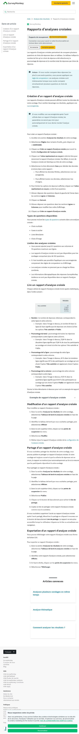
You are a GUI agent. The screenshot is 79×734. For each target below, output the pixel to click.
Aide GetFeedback (9, 676)
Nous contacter (8, 698)
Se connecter (34, 47)
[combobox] (9, 652)
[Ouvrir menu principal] (73, 3)
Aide (28, 19)
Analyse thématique (42, 609)
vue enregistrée (32, 106)
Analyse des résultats (42, 19)
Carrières (6, 664)
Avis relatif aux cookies (64, 721)
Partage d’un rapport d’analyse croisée (10, 42)
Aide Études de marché (10, 678)
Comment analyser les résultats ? (49, 627)
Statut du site (7, 694)
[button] (53, 398)
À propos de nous (9, 662)
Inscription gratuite (61, 3)
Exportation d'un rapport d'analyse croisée (9, 49)
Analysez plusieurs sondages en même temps (51, 593)
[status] (53, 42)
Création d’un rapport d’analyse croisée (11, 30)
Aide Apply (6, 686)
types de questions (52, 220)
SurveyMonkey (8, 660)
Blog (4, 667)
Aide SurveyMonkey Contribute (13, 682)
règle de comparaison (40, 78)
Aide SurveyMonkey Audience (12, 680)
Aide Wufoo (7, 684)
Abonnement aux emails (11, 700)
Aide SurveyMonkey (9, 674)
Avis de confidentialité (48, 721)
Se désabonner (8, 696)
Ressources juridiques (10, 708)
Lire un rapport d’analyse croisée (9, 36)
